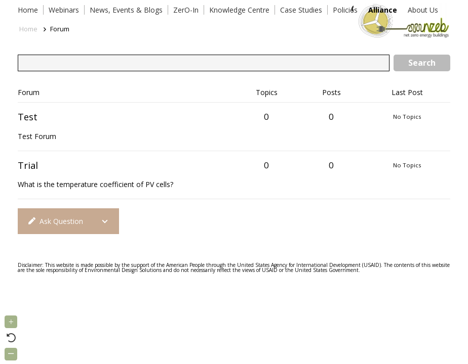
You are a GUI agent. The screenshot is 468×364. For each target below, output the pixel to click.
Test (27, 117)
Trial (28, 165)
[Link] (402, 20)
